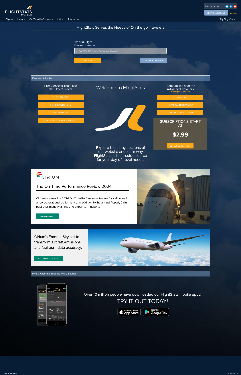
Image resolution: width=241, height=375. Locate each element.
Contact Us (233, 373)
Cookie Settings (10, 373)
